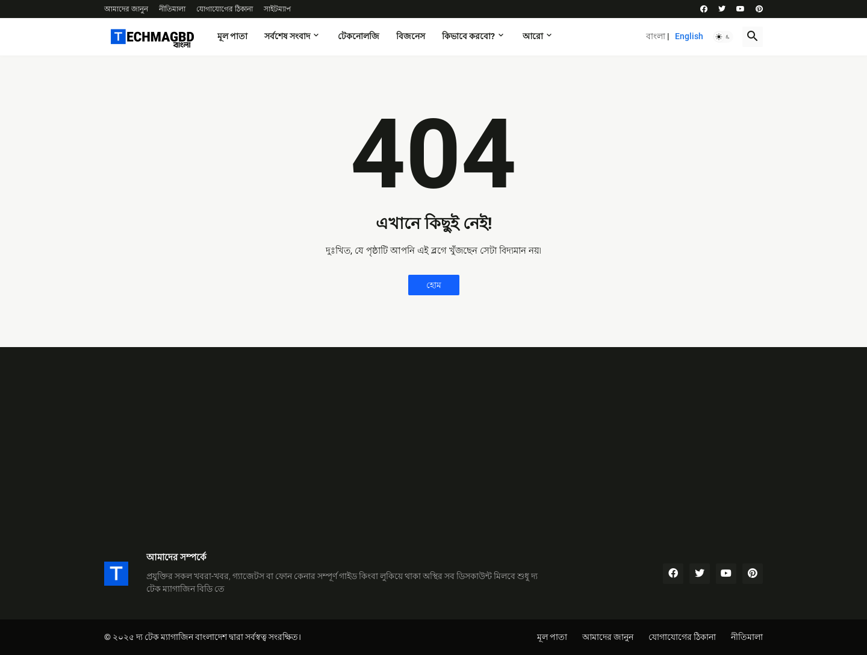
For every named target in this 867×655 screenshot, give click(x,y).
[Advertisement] (433, 437)
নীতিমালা (172, 9)
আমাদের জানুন (126, 9)
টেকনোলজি (358, 36)
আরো (533, 36)
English (689, 36)
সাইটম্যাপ (277, 9)
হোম (433, 285)
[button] (723, 37)
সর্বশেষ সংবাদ (287, 36)
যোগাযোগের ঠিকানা (224, 9)
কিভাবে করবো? (468, 36)
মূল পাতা (232, 36)
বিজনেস (410, 36)
